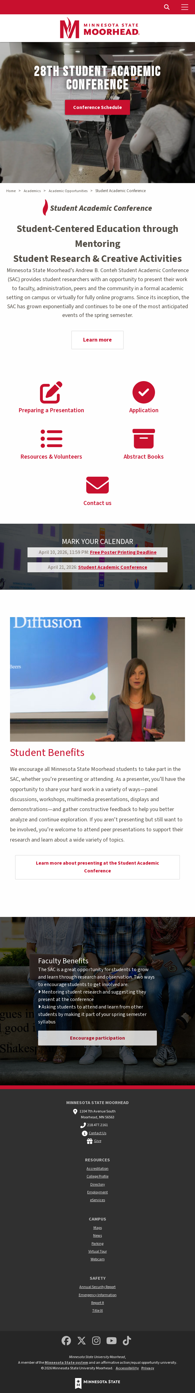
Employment (97, 1192)
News (97, 1235)
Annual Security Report (97, 1287)
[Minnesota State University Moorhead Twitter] (81, 1341)
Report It (97, 1303)
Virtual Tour (97, 1251)
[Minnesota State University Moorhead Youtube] (112, 1341)
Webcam (98, 1259)
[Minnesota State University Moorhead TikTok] (127, 1341)
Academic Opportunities (68, 191)
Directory (97, 1184)
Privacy (147, 1368)
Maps (97, 1227)
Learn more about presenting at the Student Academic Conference (97, 867)
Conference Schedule (97, 107)
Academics (32, 191)
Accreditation (97, 1168)
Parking (97, 1243)
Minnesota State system (66, 1362)
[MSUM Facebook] (66, 1341)
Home (11, 191)
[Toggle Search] (167, 7)
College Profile (97, 1176)
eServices (97, 1200)
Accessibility (127, 1368)
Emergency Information (98, 1295)
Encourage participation (97, 1038)
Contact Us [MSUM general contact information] (97, 1133)
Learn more (97, 340)
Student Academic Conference (112, 567)
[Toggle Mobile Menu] (185, 7)
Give (97, 1141)
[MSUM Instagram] (96, 1341)
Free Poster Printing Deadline (123, 552)
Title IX (97, 1310)
